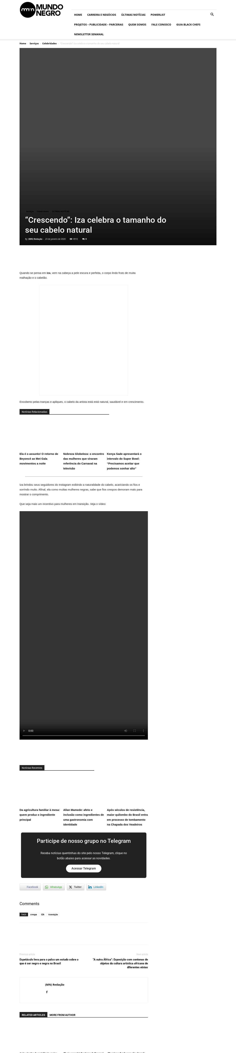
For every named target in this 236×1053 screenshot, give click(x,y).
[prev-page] (22, 983)
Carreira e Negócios (101, 14)
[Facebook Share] (30, 798)
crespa (33, 825)
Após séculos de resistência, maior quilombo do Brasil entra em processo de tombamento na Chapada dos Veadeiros (127, 711)
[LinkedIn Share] (96, 798)
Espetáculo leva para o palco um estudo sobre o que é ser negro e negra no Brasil (49, 872)
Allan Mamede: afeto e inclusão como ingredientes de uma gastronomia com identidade (83, 711)
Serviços (34, 43)
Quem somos (137, 24)
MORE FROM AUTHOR (62, 926)
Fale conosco (161, 24)
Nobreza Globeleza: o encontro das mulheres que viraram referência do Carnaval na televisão (83, 355)
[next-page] (27, 983)
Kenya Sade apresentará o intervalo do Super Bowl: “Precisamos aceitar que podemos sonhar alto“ (127, 355)
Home (78, 14)
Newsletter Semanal (89, 34)
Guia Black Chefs (188, 24)
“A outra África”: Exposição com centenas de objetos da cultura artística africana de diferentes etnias (120, 874)
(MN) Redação (35, 150)
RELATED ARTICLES (33, 926)
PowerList (158, 14)
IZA (42, 825)
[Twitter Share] (75, 798)
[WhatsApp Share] (54, 798)
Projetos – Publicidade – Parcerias (98, 24)
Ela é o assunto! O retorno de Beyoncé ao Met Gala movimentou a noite (40, 352)
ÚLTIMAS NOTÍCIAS (133, 14)
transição (53, 825)
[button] (212, 15)
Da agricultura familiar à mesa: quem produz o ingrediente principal (40, 709)
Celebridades (49, 43)
